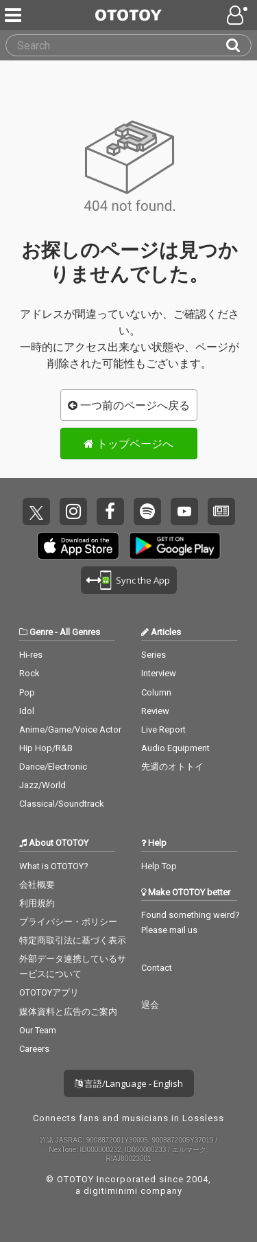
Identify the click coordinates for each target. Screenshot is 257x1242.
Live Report (163, 729)
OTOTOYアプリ (49, 992)
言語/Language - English (129, 1083)
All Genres (80, 632)
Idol (26, 711)
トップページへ (128, 443)
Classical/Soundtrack (61, 803)
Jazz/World (42, 785)
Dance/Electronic (53, 766)
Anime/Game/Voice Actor (70, 729)
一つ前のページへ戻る (129, 405)
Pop (27, 692)
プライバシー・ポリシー (68, 922)
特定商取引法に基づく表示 (72, 940)
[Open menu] (238, 15)
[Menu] (14, 15)
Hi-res (30, 654)
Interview (158, 673)
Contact (156, 968)
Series (153, 654)
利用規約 (37, 903)
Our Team (37, 1030)
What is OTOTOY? (53, 866)
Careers (34, 1049)
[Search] (238, 45)
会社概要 (37, 884)
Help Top (159, 866)
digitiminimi (111, 1191)
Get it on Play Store (175, 546)
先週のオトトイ (172, 766)
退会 (150, 1005)
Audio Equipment (175, 748)
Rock (29, 673)
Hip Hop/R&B (46, 748)
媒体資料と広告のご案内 (68, 1012)
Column (156, 692)
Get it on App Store (78, 546)
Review (155, 711)
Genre (41, 632)
